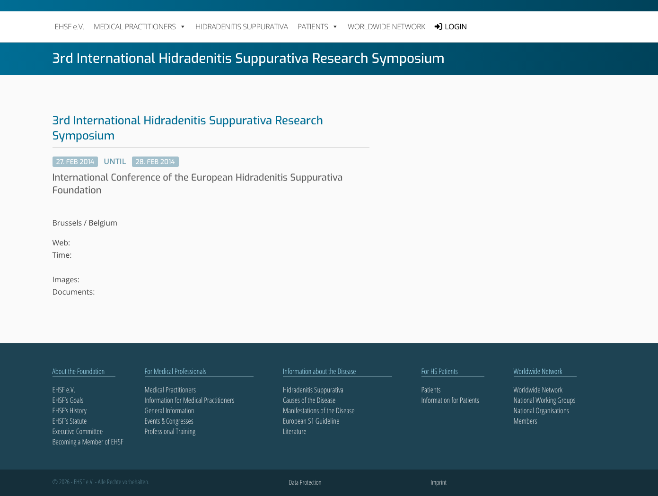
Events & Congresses (169, 421)
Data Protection (305, 482)
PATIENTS (318, 26)
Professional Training (170, 431)
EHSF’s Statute (70, 421)
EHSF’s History (70, 410)
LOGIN (455, 26)
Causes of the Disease (309, 400)
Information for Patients (450, 400)
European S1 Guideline (311, 421)
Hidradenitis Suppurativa (241, 26)
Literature (295, 431)
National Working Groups (545, 400)
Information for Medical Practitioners (190, 400)
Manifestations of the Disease (319, 410)
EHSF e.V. (69, 26)
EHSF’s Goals (68, 400)
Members (525, 421)
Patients (431, 389)
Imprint (439, 482)
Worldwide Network (386, 26)
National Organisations (541, 410)
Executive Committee (78, 431)
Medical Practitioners (170, 389)
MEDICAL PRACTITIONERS (140, 26)
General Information (169, 410)
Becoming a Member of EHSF (88, 441)
